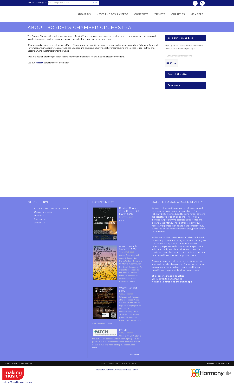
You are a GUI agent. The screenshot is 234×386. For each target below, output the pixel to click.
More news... (136, 354)
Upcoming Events (43, 212)
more (121, 220)
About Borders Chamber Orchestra (51, 208)
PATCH (123, 329)
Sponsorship (40, 219)
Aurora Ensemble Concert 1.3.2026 (129, 248)
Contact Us (39, 222)
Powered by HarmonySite (218, 363)
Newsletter (39, 215)
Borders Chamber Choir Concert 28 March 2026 (129, 211)
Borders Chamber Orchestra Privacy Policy (117, 369)
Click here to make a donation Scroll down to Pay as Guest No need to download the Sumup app (172, 279)
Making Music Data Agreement (17, 382)
